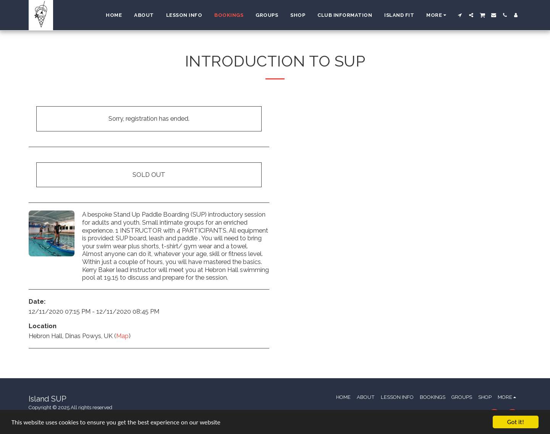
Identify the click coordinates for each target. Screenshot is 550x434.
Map (122, 336)
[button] (460, 15)
